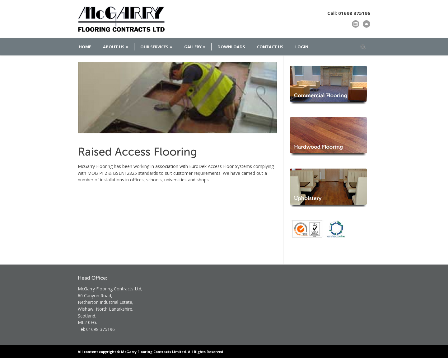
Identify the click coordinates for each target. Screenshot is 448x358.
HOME (85, 47)
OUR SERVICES (156, 47)
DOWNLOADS (231, 47)
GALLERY (195, 47)
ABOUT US (115, 47)
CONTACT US (270, 47)
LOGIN (301, 47)
